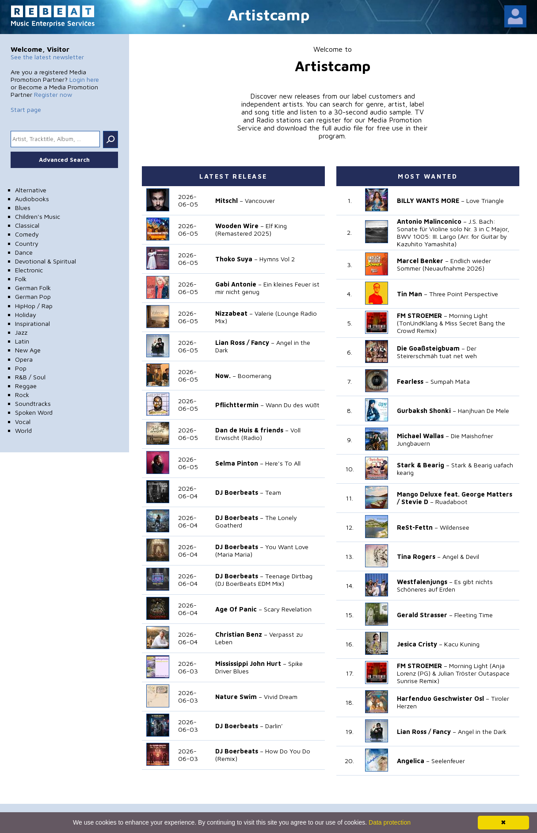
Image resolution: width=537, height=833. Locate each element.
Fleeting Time (473, 615)
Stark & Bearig (420, 465)
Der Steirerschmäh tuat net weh (437, 351)
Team (273, 492)
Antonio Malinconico (429, 221)
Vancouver (260, 200)
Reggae (26, 386)
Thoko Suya (233, 259)
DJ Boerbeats (236, 492)
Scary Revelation (288, 609)
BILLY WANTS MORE (428, 200)
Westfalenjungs (422, 581)
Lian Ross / (232, 342)
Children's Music (37, 216)
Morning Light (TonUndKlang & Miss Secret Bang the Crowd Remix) (451, 323)
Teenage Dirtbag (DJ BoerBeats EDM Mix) (263, 579)
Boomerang (254, 375)
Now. (223, 375)
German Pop (33, 296)
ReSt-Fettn (415, 527)
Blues (22, 207)
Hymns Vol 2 (277, 259)
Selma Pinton (236, 463)
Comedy (27, 234)
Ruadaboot (451, 501)
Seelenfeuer (448, 760)
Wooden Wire (237, 225)
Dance (24, 252)
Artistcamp (269, 14)
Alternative (30, 190)
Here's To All (283, 463)
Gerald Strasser (422, 615)
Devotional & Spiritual (45, 261)
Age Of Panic (236, 609)
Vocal (22, 421)
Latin (22, 341)
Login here (84, 79)
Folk (21, 279)
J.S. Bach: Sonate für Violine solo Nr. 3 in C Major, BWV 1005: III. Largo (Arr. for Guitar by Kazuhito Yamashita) (453, 233)
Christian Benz (238, 634)
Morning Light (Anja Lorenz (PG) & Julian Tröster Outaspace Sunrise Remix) (453, 673)
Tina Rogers (416, 556)
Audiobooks (32, 199)
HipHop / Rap (34, 306)
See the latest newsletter (47, 57)
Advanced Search (64, 159)
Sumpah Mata (450, 381)
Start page (26, 109)
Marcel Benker (420, 260)
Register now (53, 94)
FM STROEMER (419, 315)
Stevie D (414, 501)
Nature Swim (236, 696)
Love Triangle (485, 200)
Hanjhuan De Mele (483, 410)
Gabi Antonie (235, 284)
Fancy (260, 342)
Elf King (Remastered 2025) (251, 229)
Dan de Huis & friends (249, 430)
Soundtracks (33, 403)
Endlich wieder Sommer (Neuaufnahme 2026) (444, 264)
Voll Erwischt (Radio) (258, 433)
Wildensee (454, 527)
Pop (21, 368)
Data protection (390, 822)
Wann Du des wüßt (293, 405)
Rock (22, 394)
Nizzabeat (231, 313)
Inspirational (32, 323)
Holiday (25, 314)
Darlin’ (274, 726)
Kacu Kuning (462, 644)
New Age (28, 350)
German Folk (33, 287)
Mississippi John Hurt (248, 663)
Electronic (29, 270)
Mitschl (226, 200)
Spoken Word (34, 412)
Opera (24, 359)
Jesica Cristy (417, 644)
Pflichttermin (237, 405)
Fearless (410, 381)
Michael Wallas (420, 435)
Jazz (21, 332)
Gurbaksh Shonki (424, 410)
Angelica (410, 760)
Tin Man (409, 294)
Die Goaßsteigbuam (428, 348)
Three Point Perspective (463, 294)
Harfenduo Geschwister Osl (440, 698)
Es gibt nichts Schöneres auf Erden (445, 585)
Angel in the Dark (482, 731)
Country (26, 243)
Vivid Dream (280, 696)
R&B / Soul (30, 377)
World (23, 430)
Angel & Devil (460, 556)
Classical (27, 225)
